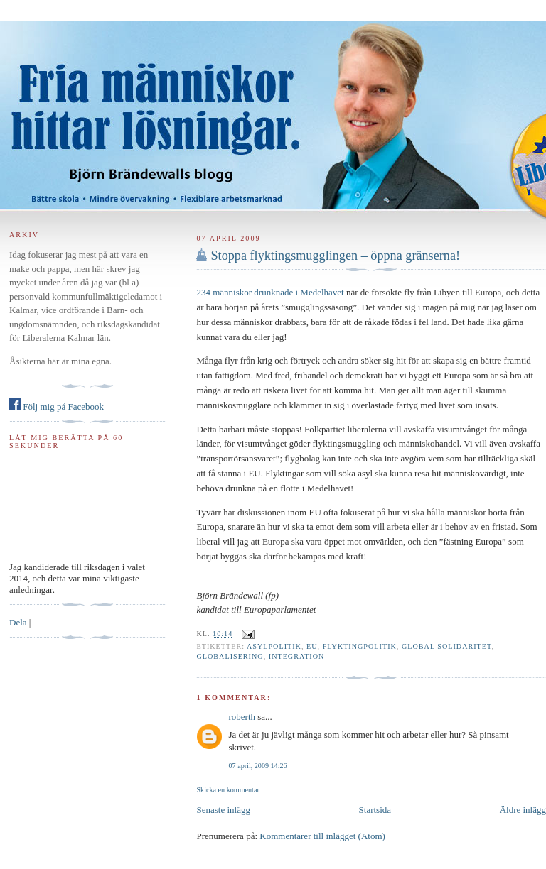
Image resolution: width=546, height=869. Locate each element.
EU (312, 646)
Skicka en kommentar (227, 790)
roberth (241, 716)
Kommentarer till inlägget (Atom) (322, 836)
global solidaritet (447, 646)
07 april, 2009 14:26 (257, 766)
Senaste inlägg (223, 809)
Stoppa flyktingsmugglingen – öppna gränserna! (335, 255)
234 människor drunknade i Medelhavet (269, 292)
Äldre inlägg (523, 809)
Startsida (375, 809)
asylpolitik (274, 646)
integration (297, 656)
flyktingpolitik (360, 646)
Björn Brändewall (273, 106)
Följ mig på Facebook (56, 406)
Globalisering (229, 656)
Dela (18, 622)
